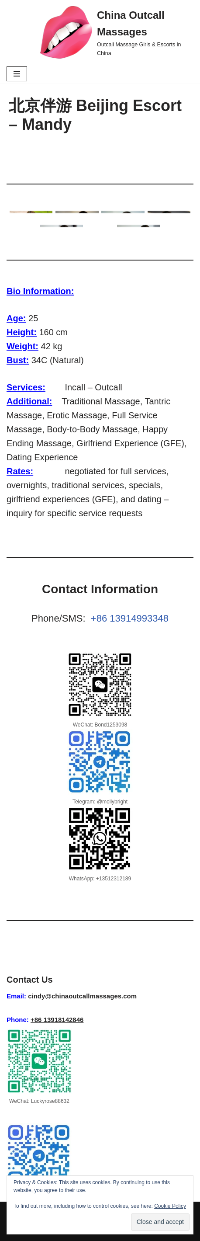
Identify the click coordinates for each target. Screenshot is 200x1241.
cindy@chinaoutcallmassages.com (82, 996)
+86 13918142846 (57, 1019)
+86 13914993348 (130, 618)
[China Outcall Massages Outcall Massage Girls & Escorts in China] (116, 32)
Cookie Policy (170, 1206)
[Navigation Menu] (17, 73)
